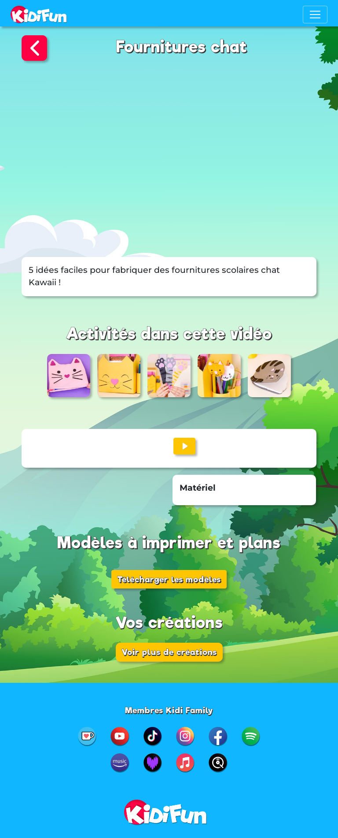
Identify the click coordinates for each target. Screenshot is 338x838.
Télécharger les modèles (169, 579)
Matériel (198, 488)
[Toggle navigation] (315, 14)
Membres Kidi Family (169, 710)
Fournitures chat (181, 47)
